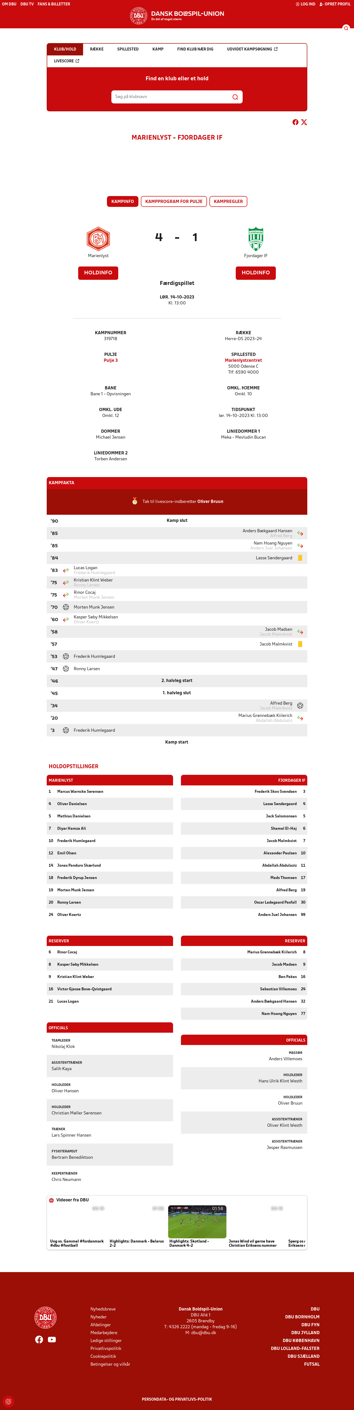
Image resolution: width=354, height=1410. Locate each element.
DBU (315, 1309)
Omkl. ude (110, 410)
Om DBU (9, 4)
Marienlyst (98, 256)
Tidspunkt (243, 410)
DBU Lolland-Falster (295, 1348)
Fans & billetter (54, 4)
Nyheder (98, 1317)
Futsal (312, 1364)
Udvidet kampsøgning (252, 49)
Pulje (110, 355)
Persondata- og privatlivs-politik (177, 1399)
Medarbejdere (103, 1333)
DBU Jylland (305, 1333)
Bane (111, 388)
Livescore (66, 61)
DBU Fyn (310, 1325)
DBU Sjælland (304, 1356)
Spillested (243, 355)
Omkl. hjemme (243, 388)
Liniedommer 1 (243, 432)
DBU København (301, 1341)
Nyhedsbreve (103, 1309)
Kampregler (228, 202)
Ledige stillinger (106, 1341)
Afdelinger (100, 1325)
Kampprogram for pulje (174, 202)
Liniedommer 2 (111, 453)
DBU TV (27, 4)
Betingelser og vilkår (110, 1364)
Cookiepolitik (103, 1356)
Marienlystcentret (243, 361)
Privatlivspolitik (105, 1348)
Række (243, 333)
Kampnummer (110, 333)
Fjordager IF (256, 256)
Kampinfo (122, 202)
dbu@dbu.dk (203, 1333)
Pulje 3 (111, 361)
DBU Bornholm (302, 1317)
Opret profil (335, 4)
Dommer (110, 432)
